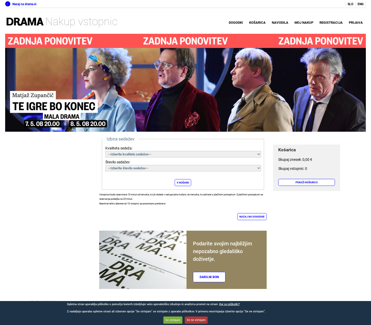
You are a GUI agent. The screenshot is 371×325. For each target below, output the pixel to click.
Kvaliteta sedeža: (118, 148)
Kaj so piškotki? (229, 304)
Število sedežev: (117, 162)
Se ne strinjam (196, 320)
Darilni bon (209, 277)
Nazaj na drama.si (20, 4)
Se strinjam (172, 320)
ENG (361, 4)
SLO (350, 4)
